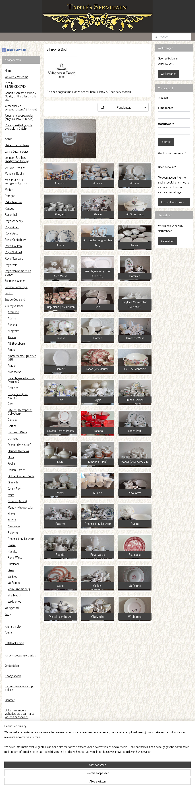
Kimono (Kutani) (17, 501)
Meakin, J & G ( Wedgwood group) (16, 181)
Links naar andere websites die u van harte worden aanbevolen (19, 713)
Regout (9, 208)
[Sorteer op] (123, 107)
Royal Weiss (15, 557)
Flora (11, 457)
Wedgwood (12, 607)
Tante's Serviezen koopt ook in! (19, 688)
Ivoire (11, 494)
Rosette (12, 551)
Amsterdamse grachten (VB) (22, 357)
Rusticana (14, 563)
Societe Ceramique (16, 286)
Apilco (8, 138)
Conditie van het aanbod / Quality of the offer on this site (20, 96)
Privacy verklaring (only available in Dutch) (18, 127)
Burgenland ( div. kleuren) (18, 395)
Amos (11, 349)
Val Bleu (12, 576)
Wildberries (14, 601)
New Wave (14, 526)
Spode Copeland (15, 299)
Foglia (11, 463)
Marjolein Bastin (14, 173)
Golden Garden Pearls (21, 476)
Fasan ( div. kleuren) (19, 444)
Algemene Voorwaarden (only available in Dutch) (19, 117)
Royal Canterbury (15, 239)
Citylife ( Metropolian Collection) (20, 411)
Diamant (13, 438)
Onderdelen (12, 665)
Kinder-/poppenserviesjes (20, 655)
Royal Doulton (13, 245)
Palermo (13, 532)
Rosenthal (11, 214)
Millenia (12, 519)
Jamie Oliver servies (17, 151)
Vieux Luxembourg (19, 588)
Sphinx (9, 293)
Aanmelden (167, 241)
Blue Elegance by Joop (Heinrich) (21, 380)
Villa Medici (14, 595)
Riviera (12, 544)
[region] (73, 772)
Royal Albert (12, 227)
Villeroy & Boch (14, 305)
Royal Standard (14, 258)
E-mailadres (165, 108)
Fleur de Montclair (18, 450)
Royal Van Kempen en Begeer (18, 272)
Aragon (12, 365)
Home (8, 70)
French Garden (16, 469)
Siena (11, 570)
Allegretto (13, 330)
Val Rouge (14, 582)
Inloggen (166, 141)
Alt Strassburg (16, 343)
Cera (10, 403)
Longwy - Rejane (15, 167)
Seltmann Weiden (15, 280)
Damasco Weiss (17, 432)
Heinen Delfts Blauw (17, 145)
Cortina (12, 425)
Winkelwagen (168, 73)
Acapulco (13, 311)
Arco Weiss (14, 371)
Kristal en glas (13, 626)
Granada (13, 482)
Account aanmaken (172, 202)
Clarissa (12, 419)
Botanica (13, 387)
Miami (11, 513)
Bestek (9, 632)
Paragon (10, 195)
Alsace (12, 337)
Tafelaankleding (14, 642)
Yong (8, 614)
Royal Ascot (12, 233)
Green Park (14, 488)
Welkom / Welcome (16, 76)
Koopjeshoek (13, 675)
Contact (9, 699)
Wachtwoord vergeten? (172, 153)
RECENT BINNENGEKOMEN (15, 85)
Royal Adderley (14, 220)
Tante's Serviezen (14, 50)
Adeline (12, 318)
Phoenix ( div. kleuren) (21, 538)
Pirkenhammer (13, 201)
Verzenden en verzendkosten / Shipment (21, 107)
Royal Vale (11, 264)
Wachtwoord (166, 123)
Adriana (12, 324)
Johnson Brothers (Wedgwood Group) (16, 159)
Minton (9, 189)
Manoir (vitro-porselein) (21, 507)
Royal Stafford (13, 252)
